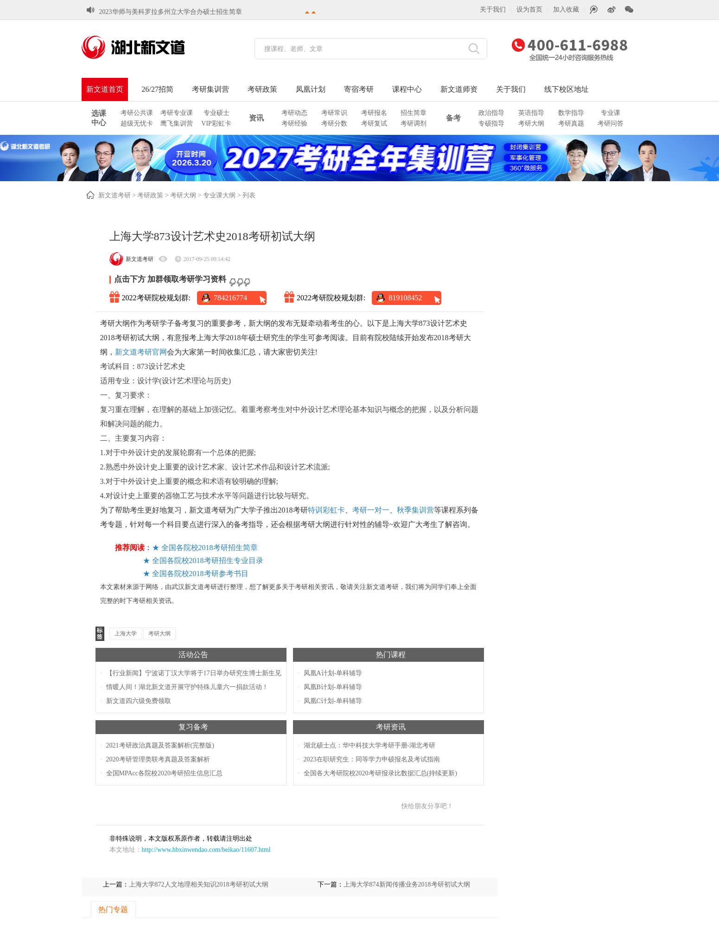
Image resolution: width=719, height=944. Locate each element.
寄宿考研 (359, 89)
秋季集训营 (415, 510)
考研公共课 (137, 112)
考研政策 (262, 89)
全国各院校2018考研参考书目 (200, 573)
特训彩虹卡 (326, 510)
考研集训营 (210, 89)
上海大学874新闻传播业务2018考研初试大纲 (407, 884)
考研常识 (334, 112)
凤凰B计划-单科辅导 (333, 687)
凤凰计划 (310, 89)
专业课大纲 (219, 195)
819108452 (405, 298)
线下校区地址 (566, 89)
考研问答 (611, 123)
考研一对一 (370, 510)
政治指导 (491, 112)
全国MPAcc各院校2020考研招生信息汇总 (164, 773)
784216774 (230, 298)
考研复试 (374, 123)
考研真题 (571, 123)
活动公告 (193, 655)
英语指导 (531, 112)
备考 (453, 118)
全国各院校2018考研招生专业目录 (207, 560)
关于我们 (493, 9)
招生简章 (413, 112)
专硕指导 (491, 123)
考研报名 (374, 112)
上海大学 (126, 633)
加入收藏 (566, 9)
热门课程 (391, 655)
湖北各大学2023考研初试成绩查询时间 (154, 11)
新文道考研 (114, 195)
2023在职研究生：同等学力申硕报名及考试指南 (372, 759)
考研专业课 (176, 112)
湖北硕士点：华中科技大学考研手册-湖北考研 (370, 745)
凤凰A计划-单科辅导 (333, 673)
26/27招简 (157, 89)
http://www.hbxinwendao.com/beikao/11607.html (206, 849)
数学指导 (571, 112)
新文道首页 (104, 89)
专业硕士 (216, 112)
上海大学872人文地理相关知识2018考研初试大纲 (198, 884)
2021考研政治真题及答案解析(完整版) (160, 745)
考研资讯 (391, 727)
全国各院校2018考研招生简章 (209, 547)
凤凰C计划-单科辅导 (333, 700)
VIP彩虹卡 (216, 123)
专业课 (610, 112)
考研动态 (294, 112)
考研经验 (294, 123)
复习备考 (193, 727)
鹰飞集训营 (176, 123)
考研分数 (334, 123)
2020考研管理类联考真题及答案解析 (158, 759)
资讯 (256, 118)
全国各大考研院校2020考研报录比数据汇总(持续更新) (380, 773)
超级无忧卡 (137, 123)
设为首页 (529, 9)
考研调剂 (413, 123)
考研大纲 (531, 123)
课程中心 (407, 89)
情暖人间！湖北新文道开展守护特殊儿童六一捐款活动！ (187, 687)
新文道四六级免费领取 (138, 700)
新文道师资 (458, 89)
